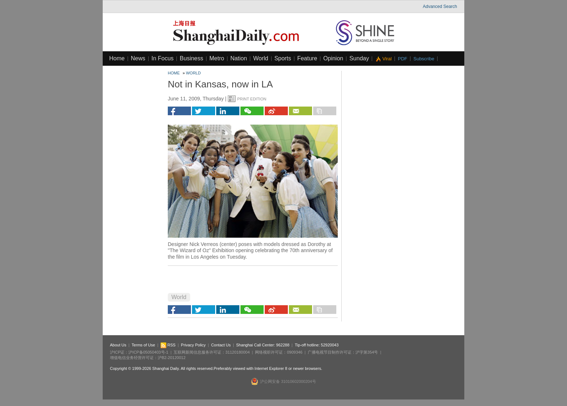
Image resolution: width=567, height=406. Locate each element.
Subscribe (423, 58)
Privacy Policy (193, 345)
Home (117, 58)
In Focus (163, 58)
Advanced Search (440, 6)
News (138, 58)
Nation (238, 58)
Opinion (333, 58)
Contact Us (221, 345)
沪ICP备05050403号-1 (148, 352)
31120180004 (237, 352)
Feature (307, 58)
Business (191, 58)
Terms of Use (143, 345)
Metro (216, 58)
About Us (118, 345)
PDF (402, 58)
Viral (387, 58)
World (260, 58)
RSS (168, 345)
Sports (282, 58)
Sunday (359, 58)
